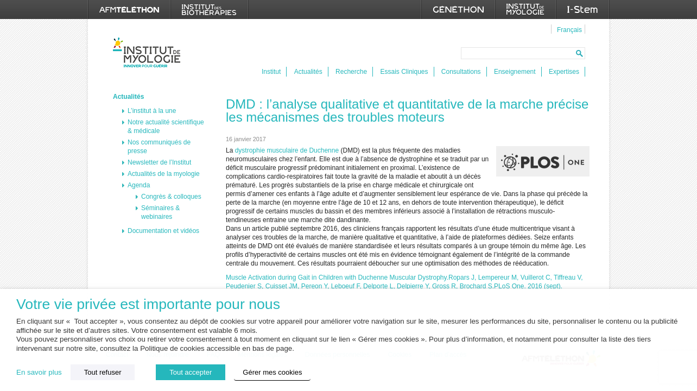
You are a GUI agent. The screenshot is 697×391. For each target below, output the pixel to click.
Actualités (308, 71)
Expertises (564, 71)
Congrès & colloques (171, 196)
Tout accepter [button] (190, 372)
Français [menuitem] (569, 30)
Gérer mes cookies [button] (272, 372)
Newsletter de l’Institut (159, 162)
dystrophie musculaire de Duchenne (287, 150)
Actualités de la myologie (164, 174)
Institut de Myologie (149, 52)
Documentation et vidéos (163, 231)
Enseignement (515, 71)
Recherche (351, 71)
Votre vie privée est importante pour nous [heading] (148, 304)
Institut (271, 71)
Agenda (139, 185)
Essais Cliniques (404, 71)
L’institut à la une (152, 111)
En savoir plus (39, 372)
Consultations (461, 71)
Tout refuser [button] (103, 372)
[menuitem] (568, 29)
